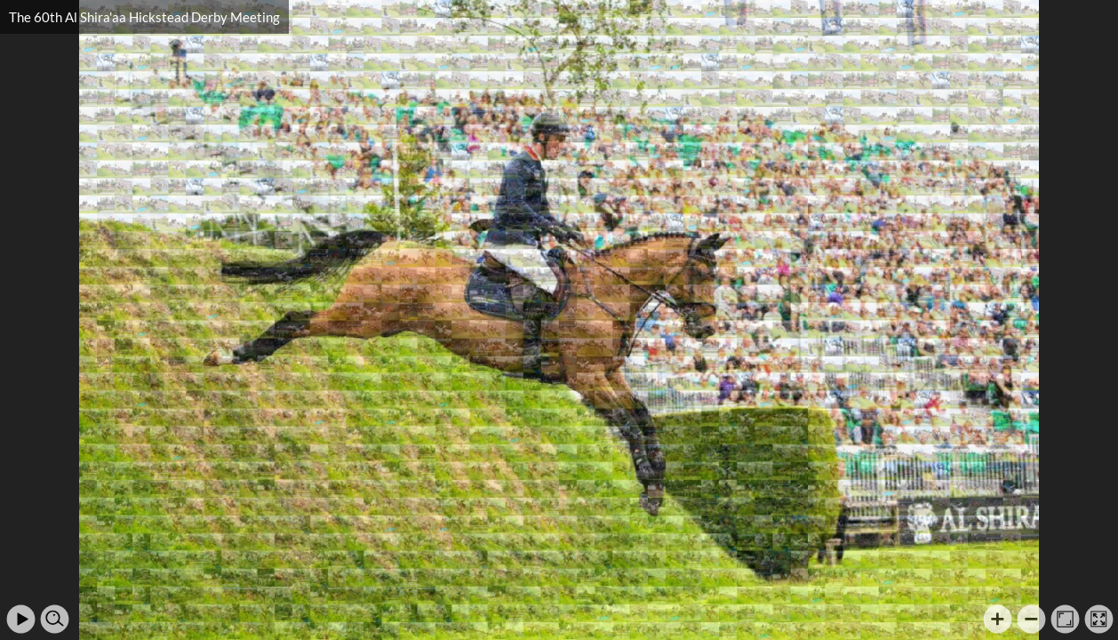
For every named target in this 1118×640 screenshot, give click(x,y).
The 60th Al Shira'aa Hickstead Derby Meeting (144, 17)
